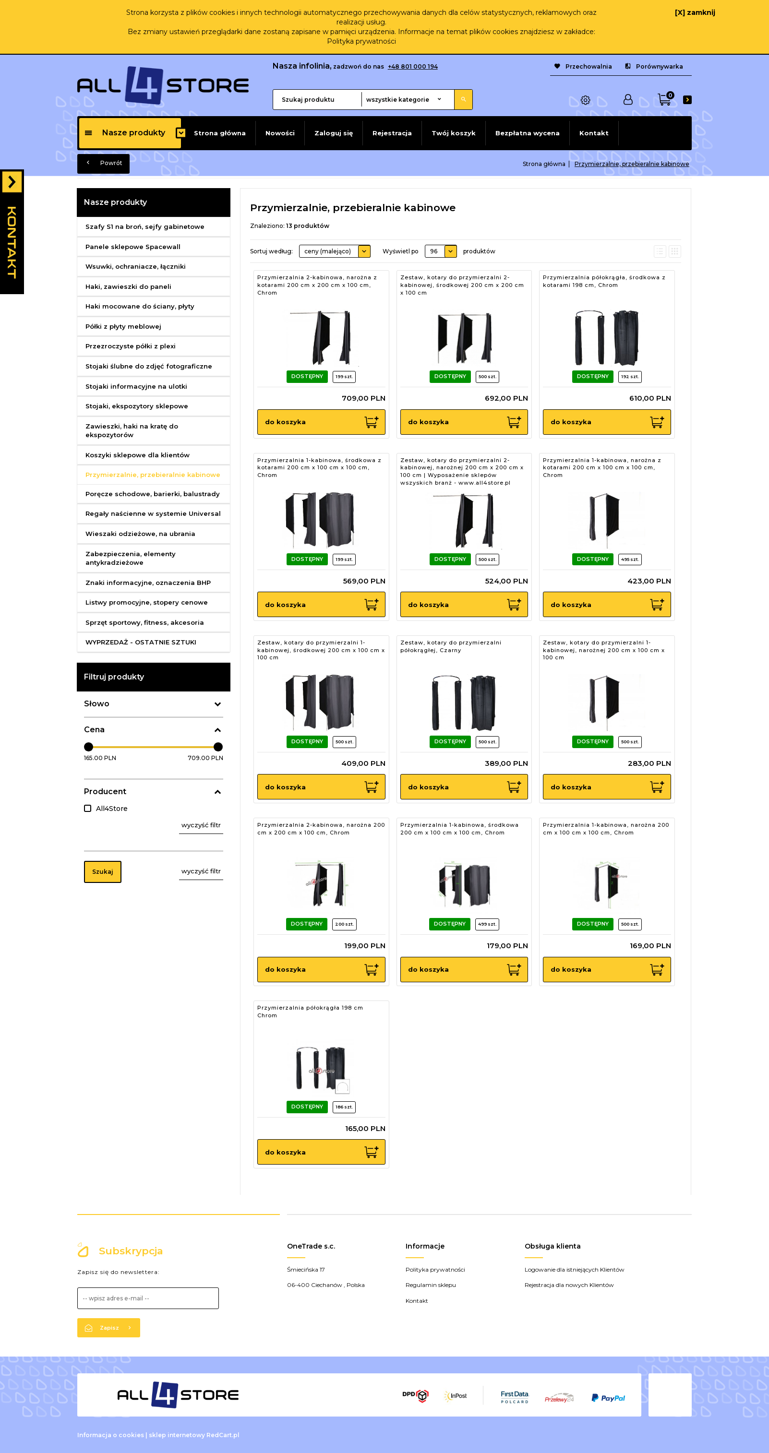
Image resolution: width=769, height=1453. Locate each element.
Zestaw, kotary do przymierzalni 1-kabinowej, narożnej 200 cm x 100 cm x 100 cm (604, 650)
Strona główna (220, 133)
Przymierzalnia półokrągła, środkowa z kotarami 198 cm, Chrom (604, 281)
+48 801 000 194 (413, 66)
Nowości (280, 133)
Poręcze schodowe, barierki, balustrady (152, 494)
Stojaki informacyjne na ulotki (136, 386)
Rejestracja (392, 133)
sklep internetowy (177, 1435)
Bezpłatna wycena (527, 133)
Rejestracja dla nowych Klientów (569, 1284)
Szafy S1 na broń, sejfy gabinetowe (144, 226)
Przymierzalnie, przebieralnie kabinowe (152, 474)
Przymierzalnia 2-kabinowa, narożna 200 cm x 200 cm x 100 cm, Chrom (321, 829)
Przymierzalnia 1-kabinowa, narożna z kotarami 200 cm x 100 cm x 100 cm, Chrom (602, 467)
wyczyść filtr (201, 825)
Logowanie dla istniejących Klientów (575, 1269)
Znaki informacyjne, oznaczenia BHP (148, 582)
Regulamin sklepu (431, 1284)
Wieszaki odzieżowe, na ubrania (140, 533)
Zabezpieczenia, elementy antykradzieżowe (130, 558)
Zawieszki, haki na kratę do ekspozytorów (131, 430)
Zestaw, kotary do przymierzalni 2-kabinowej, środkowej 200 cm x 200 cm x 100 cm (462, 285)
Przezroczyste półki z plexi (130, 346)
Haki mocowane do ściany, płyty (139, 306)
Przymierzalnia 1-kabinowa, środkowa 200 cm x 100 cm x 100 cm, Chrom (459, 829)
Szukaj (102, 871)
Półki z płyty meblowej (123, 326)
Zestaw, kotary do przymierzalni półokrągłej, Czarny (451, 646)
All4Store (112, 808)
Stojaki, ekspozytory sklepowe (136, 406)
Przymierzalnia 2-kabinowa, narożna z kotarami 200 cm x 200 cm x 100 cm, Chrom (317, 285)
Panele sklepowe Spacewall (132, 246)
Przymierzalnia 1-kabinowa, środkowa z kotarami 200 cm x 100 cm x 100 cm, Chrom (319, 467)
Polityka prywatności (361, 41)
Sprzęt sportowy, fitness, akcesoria (144, 622)
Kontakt (594, 133)
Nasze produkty (124, 132)
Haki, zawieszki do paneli (128, 286)
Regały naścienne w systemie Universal (153, 513)
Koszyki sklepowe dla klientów (137, 455)
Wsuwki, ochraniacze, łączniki (135, 266)
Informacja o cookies (110, 1435)
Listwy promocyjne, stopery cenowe (146, 602)
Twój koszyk (454, 133)
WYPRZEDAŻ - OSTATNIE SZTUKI (140, 642)
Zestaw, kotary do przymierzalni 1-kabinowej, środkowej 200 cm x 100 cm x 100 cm (321, 650)
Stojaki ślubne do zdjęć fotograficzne (148, 366)
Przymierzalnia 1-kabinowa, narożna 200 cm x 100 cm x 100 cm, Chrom (606, 829)
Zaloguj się (333, 133)
